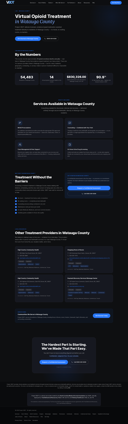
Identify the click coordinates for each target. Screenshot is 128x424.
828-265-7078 (73, 255)
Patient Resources (34, 416)
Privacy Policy (18, 420)
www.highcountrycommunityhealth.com (30, 258)
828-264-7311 (23, 284)
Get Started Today (101, 315)
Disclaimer (35, 420)
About (79, 2)
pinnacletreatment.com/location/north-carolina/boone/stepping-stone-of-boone (89, 259)
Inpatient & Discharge (103, 414)
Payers (94, 414)
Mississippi (48, 414)
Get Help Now (116, 2)
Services (17, 414)
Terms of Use (27, 420)
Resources (87, 2)
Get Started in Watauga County (28, 38)
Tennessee (62, 414)
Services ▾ (33, 2)
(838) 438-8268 (50, 38)
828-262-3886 (24, 255)
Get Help (47, 416)
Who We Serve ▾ (60, 2)
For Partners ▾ (71, 2)
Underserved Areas (86, 414)
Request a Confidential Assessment (89, 188)
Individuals (69, 414)
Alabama (55, 414)
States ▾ (50, 2)
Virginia (41, 414)
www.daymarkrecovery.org (76, 286)
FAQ (93, 2)
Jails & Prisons (18, 416)
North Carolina (33, 414)
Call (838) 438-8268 (89, 193)
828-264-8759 (73, 284)
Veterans (76, 414)
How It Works (42, 2)
